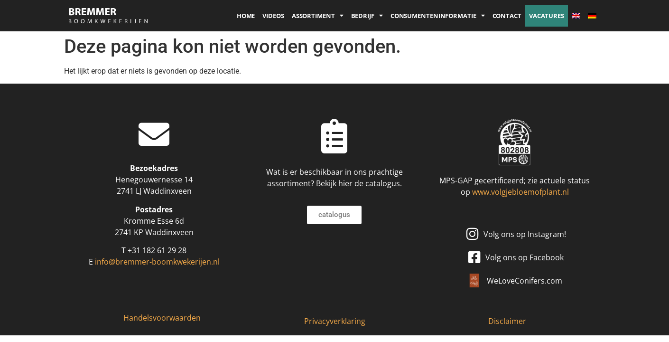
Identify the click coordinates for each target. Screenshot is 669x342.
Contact (506, 15)
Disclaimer (507, 321)
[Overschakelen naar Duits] (592, 16)
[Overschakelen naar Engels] (576, 16)
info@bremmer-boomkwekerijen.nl (157, 261)
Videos (273, 15)
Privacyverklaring (334, 321)
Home (246, 15)
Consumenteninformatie (437, 16)
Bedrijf (367, 16)
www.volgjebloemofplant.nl (520, 192)
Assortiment (318, 16)
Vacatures (546, 15)
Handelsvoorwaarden (162, 318)
